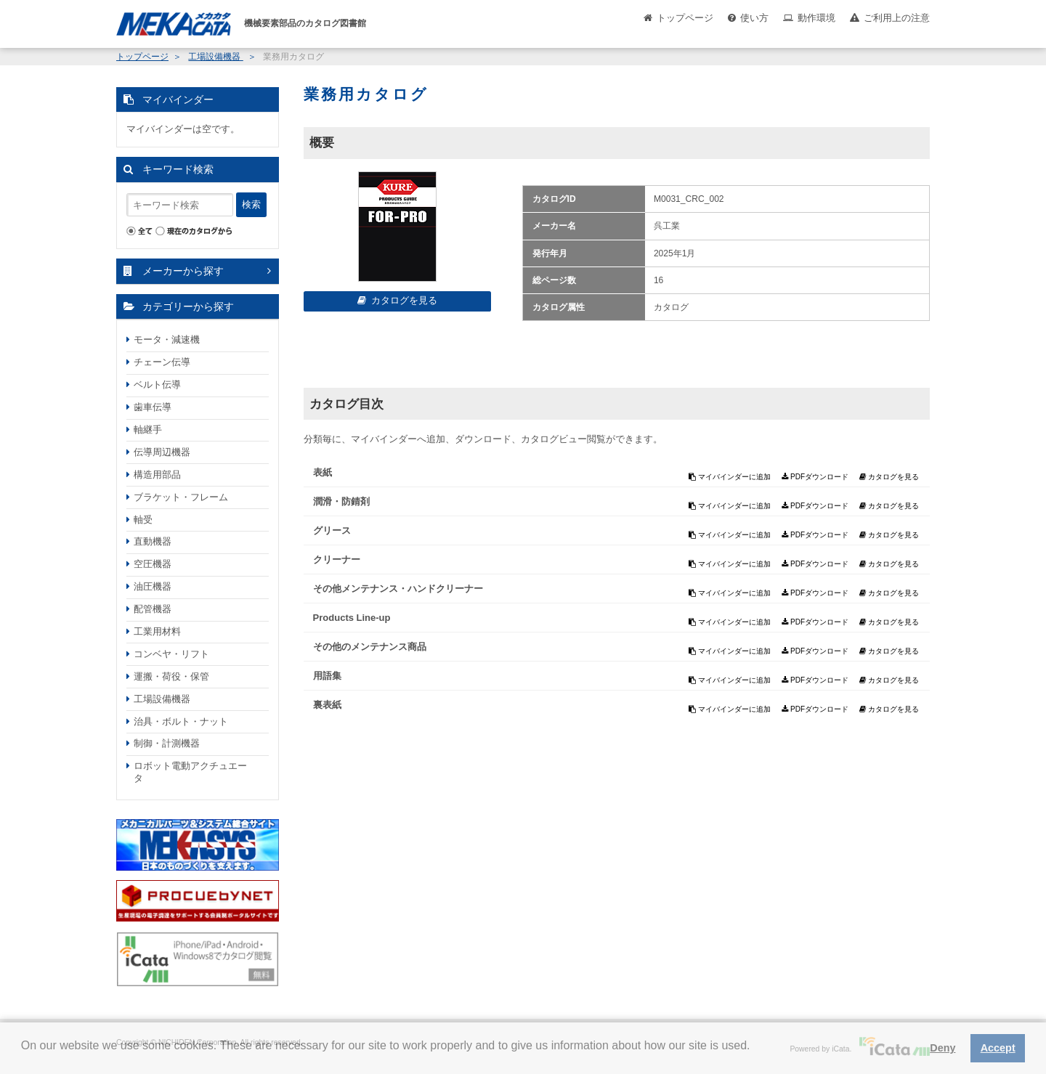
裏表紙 (327, 704)
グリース (332, 530)
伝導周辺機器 (162, 452)
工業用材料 (157, 631)
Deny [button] (942, 1048)
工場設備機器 (215, 57)
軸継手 (148, 429)
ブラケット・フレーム (181, 497)
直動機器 (152, 541)
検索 (251, 204)
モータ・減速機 (167, 339)
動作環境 (816, 17)
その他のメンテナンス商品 (369, 646)
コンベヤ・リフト (171, 653)
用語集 (327, 675)
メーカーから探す (183, 271)
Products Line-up (352, 617)
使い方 (754, 17)
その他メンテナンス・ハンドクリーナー (398, 588)
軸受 (143, 519)
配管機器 (152, 608)
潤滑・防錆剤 (341, 501)
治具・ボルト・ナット (181, 721)
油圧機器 (152, 586)
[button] (23, 1056)
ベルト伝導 (157, 384)
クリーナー (336, 559)
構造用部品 (157, 474)
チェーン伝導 (162, 362)
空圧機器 (152, 563)
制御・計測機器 (167, 743)
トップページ (685, 17)
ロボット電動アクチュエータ (190, 772)
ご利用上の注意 (897, 17)
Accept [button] (998, 1048)
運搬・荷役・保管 (171, 676)
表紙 (322, 472)
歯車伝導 (152, 407)
